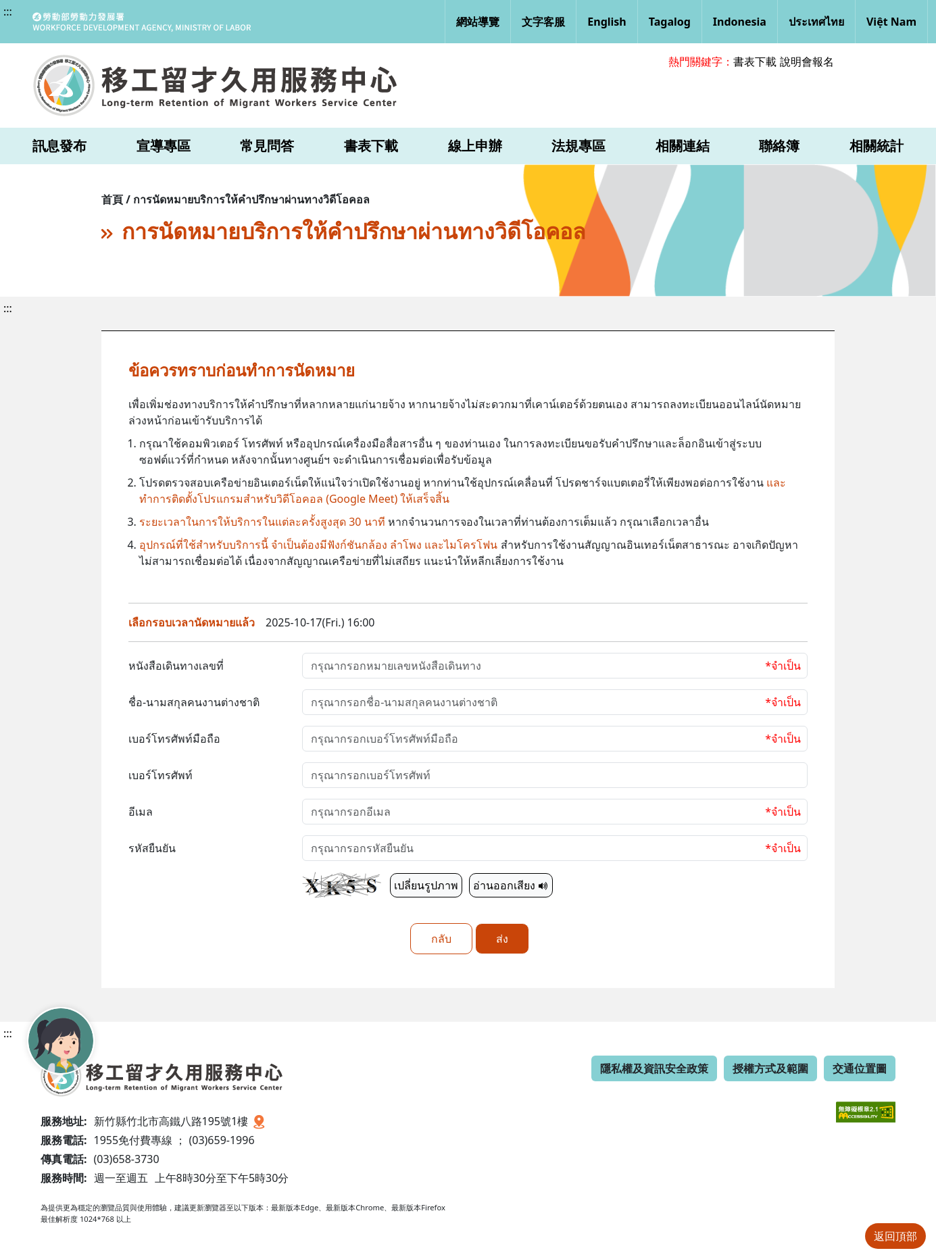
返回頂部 (895, 1236)
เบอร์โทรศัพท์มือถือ (174, 738)
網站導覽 (477, 21)
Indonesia (739, 21)
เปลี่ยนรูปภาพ (426, 885)
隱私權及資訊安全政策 (654, 1068)
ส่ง (502, 938)
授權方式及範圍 (770, 1068)
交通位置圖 (860, 1068)
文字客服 (543, 21)
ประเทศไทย (816, 21)
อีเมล (140, 811)
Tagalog (670, 21)
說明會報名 (807, 61)
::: (7, 11)
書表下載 (755, 61)
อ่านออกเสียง (511, 885)
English (606, 21)
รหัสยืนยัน (152, 848)
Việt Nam (891, 21)
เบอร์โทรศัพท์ (160, 775)
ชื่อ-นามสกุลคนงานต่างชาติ (194, 702)
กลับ (441, 938)
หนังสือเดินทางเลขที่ (176, 665)
